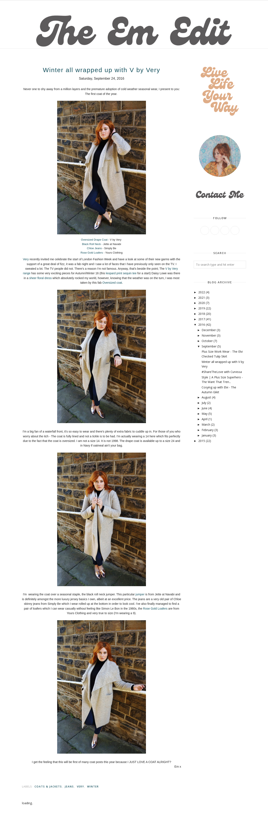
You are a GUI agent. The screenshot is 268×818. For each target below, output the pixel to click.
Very (26, 259)
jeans (69, 786)
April (204, 419)
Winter (93, 786)
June (204, 408)
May (204, 414)
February (208, 430)
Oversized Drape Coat (94, 239)
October (207, 341)
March (206, 424)
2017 (201, 319)
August (206, 397)
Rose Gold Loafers (92, 252)
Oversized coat (112, 282)
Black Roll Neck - (92, 244)
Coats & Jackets (48, 786)
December (209, 330)
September (209, 346)
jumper (139, 594)
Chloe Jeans (95, 248)
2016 (201, 325)
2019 (201, 308)
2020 (201, 303)
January (207, 435)
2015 (201, 441)
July (204, 403)
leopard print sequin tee (121, 273)
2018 (201, 314)
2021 (201, 298)
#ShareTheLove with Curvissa (222, 372)
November (209, 335)
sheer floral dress (41, 278)
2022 (201, 292)
